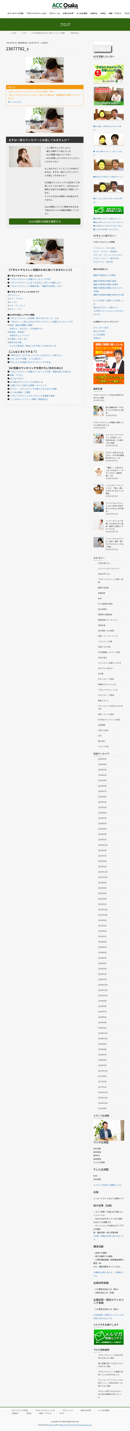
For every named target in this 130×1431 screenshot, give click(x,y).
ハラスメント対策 (105, 641)
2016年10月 (103, 1103)
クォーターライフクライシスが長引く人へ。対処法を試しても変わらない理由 (115, 438)
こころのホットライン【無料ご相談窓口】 (29, 399)
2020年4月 (102, 963)
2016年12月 (103, 1092)
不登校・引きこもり (19, 338)
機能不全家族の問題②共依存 (105, 284)
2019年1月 (102, 1028)
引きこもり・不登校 (106, 679)
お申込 (29, 1413)
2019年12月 (103, 984)
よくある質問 (99, 334)
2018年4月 (102, 1060)
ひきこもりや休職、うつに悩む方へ (26, 358)
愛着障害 (101, 593)
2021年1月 (102, 936)
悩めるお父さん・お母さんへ (105, 307)
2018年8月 (102, 1049)
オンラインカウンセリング (108, 568)
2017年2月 (102, 1081)
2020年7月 (102, 947)
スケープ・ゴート (18, 305)
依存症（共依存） (17, 331)
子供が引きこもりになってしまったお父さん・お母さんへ (36, 355)
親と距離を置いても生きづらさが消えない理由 (115, 410)
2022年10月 (103, 877)
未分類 (100, 673)
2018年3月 (102, 1065)
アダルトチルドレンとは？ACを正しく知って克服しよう (35, 282)
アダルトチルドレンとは (108, 689)
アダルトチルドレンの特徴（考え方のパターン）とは (34, 318)
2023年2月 (102, 866)
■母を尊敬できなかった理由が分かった (107, 219)
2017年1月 (102, 1087)
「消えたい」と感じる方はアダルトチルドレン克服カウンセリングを (41, 321)
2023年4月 (102, 861)
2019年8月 (102, 1006)
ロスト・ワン (16, 308)
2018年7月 (102, 1054)
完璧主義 (101, 625)
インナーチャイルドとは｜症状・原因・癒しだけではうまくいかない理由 (115, 542)
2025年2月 (102, 802)
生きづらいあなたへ (106, 668)
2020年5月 (102, 958)
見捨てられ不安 (104, 647)
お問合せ (97, 338)
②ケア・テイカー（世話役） (105, 251)
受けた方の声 (99, 331)
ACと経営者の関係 (105, 603)
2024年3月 (102, 834)
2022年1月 (102, 904)
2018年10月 (103, 1038)
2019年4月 (102, 1022)
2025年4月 (102, 796)
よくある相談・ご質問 (20, 392)
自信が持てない (104, 574)
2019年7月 (102, 1011)
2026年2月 (102, 775)
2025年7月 (102, 791)
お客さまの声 (85, 1410)
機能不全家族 (103, 587)
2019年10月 (103, 995)
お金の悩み (102, 657)
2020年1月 (102, 979)
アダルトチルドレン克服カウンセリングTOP (30, 279)
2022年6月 (102, 882)
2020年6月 (102, 952)
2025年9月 (102, 780)
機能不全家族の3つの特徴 (104, 275)
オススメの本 (103, 746)
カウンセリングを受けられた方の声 (110, 707)
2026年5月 (102, 759)
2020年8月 (102, 941)
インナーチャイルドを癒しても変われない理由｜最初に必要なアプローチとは (115, 525)
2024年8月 (102, 812)
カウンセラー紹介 (101, 327)
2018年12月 (103, 1033)
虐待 (100, 598)
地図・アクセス (16, 375)
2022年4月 (102, 893)
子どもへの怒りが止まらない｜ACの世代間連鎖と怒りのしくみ (115, 455)
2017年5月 (102, 1076)
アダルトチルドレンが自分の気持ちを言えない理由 (110, 1356)
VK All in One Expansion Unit (82, 1425)
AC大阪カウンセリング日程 (109, 719)
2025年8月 (102, 786)
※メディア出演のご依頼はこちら (107, 1185)
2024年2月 (102, 839)
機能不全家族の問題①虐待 (104, 281)
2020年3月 (102, 968)
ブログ (61, 1413)
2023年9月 (102, 850)
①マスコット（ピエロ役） (104, 248)
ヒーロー (14, 302)
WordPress (50, 1425)
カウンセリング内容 (20, 1410)
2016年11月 (103, 1097)
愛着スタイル (103, 700)
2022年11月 (103, 872)
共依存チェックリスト (20, 335)
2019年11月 (103, 990)
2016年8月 (102, 1108)
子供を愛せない (104, 563)
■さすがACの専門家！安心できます (105, 229)
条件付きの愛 (16, 342)
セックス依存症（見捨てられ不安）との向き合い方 (33, 345)
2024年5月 (102, 823)
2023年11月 (103, 845)
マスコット (15, 295)
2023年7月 (102, 855)
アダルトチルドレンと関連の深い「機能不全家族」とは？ (36, 286)
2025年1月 (102, 807)
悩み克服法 (102, 609)
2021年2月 (102, 931)
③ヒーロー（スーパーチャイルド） (108, 255)
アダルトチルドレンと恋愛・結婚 (110, 580)
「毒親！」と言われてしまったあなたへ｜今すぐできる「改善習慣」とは (114, 471)
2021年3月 (102, 925)
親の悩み (101, 741)
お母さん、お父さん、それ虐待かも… (27, 328)
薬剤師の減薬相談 (105, 614)
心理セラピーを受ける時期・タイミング (28, 385)
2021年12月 (103, 909)
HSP (100, 735)
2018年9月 (102, 1044)
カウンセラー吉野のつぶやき (109, 663)
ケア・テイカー (17, 298)
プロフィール (67, 1410)
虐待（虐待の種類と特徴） (22, 325)
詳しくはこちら (14, 102)
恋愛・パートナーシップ (108, 636)
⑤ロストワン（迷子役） (103, 261)
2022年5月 (102, 888)
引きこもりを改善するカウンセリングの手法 (30, 362)
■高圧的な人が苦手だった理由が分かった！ (108, 177)
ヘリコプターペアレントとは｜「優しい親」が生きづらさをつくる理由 (115, 489)
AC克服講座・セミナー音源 (109, 652)
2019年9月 (102, 1001)
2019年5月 (102, 1017)
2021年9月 (102, 920)
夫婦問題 (101, 725)
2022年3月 (102, 899)
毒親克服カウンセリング (108, 620)
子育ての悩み (103, 730)
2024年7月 (102, 818)
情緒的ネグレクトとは (107, 684)
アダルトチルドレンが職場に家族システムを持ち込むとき (108, 423)
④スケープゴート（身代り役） (106, 258)
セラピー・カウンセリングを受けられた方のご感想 (33, 388)
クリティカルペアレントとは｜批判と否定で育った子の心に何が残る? (115, 507)
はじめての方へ (17, 378)
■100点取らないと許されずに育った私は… (108, 226)
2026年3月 (102, 769)
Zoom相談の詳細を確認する (44, 221)
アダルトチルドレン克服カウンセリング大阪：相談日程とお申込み (40, 371)
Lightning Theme (64, 1425)
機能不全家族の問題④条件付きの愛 (108, 294)
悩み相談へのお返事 (106, 630)
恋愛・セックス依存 (106, 714)
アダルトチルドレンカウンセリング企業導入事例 (32, 395)
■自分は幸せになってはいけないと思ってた (108, 222)
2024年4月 (102, 829)
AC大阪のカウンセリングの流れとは (26, 381)
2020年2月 (102, 974)
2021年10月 (103, 915)
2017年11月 (103, 1071)
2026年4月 (102, 764)
